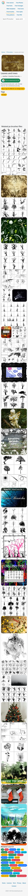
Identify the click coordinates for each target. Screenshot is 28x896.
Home (3, 52)
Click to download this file (10, 80)
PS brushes (9, 52)
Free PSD (19, 15)
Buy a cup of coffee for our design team (13, 89)
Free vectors (10, 3)
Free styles (20, 12)
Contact (14, 886)
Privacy (19, 883)
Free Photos (19, 3)
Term (14, 883)
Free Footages (19, 6)
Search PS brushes (8, 19)
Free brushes (10, 12)
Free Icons (21, 9)
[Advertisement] (14, 36)
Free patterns (10, 15)
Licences (9, 883)
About (24, 883)
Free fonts (9, 6)
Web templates (11, 9)
